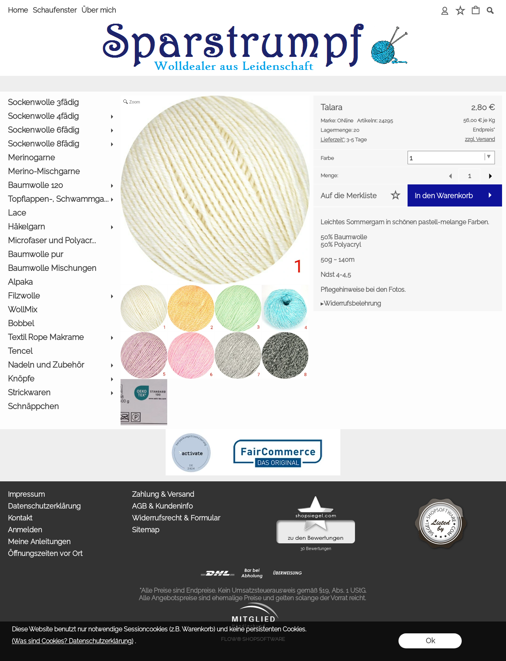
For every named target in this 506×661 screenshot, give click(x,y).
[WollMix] (60, 310)
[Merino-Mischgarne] (60, 171)
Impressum (26, 494)
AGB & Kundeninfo (162, 506)
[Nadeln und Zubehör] (60, 365)
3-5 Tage (344, 140)
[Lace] (60, 213)
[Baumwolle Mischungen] (60, 268)
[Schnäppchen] (60, 406)
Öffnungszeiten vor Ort (45, 553)
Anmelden (25, 530)
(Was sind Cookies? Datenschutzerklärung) (72, 641)
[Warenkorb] (475, 11)
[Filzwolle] (60, 296)
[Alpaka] (60, 282)
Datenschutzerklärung (44, 506)
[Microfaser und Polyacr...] (60, 241)
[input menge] (469, 175)
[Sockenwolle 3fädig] (60, 102)
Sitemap (145, 530)
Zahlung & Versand (163, 494)
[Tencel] (60, 351)
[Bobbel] (60, 323)
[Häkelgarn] (60, 227)
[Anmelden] (445, 11)
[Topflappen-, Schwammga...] (60, 199)
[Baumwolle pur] (60, 254)
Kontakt (20, 518)
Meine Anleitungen (39, 541)
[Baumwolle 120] (60, 185)
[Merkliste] (460, 11)
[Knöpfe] (60, 379)
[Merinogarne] (60, 158)
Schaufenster (55, 10)
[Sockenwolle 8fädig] (60, 144)
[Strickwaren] (60, 393)
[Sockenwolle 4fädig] (60, 116)
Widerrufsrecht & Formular (176, 518)
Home (18, 10)
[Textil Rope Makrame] (60, 337)
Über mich (98, 10)
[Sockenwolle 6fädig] (60, 130)
